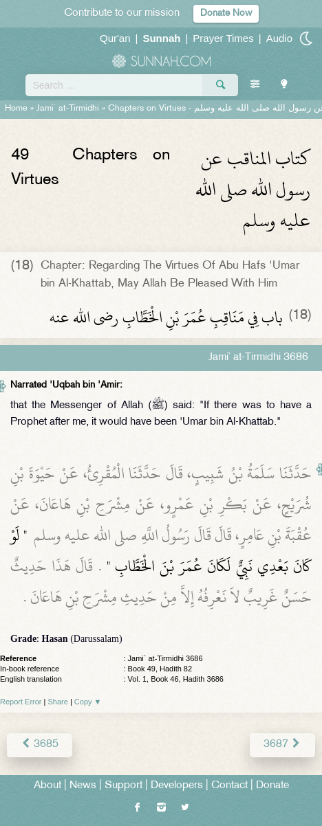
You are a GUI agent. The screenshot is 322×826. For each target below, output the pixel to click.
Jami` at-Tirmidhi (67, 108)
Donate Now (226, 13)
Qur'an (115, 38)
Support (123, 786)
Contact (229, 786)
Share (58, 701)
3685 (39, 744)
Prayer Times (223, 38)
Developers (177, 786)
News (82, 786)
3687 (282, 744)
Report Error (21, 701)
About (47, 786)
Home (16, 108)
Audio (279, 38)
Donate (272, 786)
